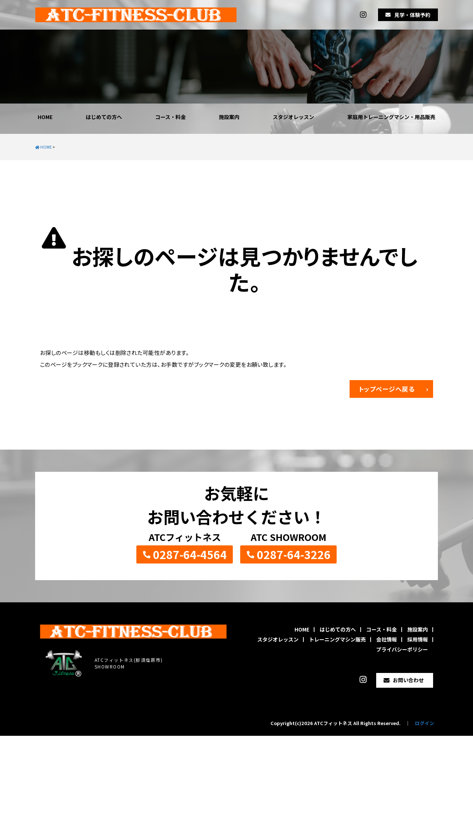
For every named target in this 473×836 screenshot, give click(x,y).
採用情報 (417, 639)
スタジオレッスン (293, 117)
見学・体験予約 (412, 14)
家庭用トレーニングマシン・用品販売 (391, 117)
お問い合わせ (408, 680)
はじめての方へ (104, 117)
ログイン (424, 723)
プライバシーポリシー (402, 649)
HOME (45, 117)
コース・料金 (170, 117)
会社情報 (386, 639)
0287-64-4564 (190, 554)
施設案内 (229, 117)
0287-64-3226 (294, 554)
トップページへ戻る (387, 388)
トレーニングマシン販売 (337, 639)
